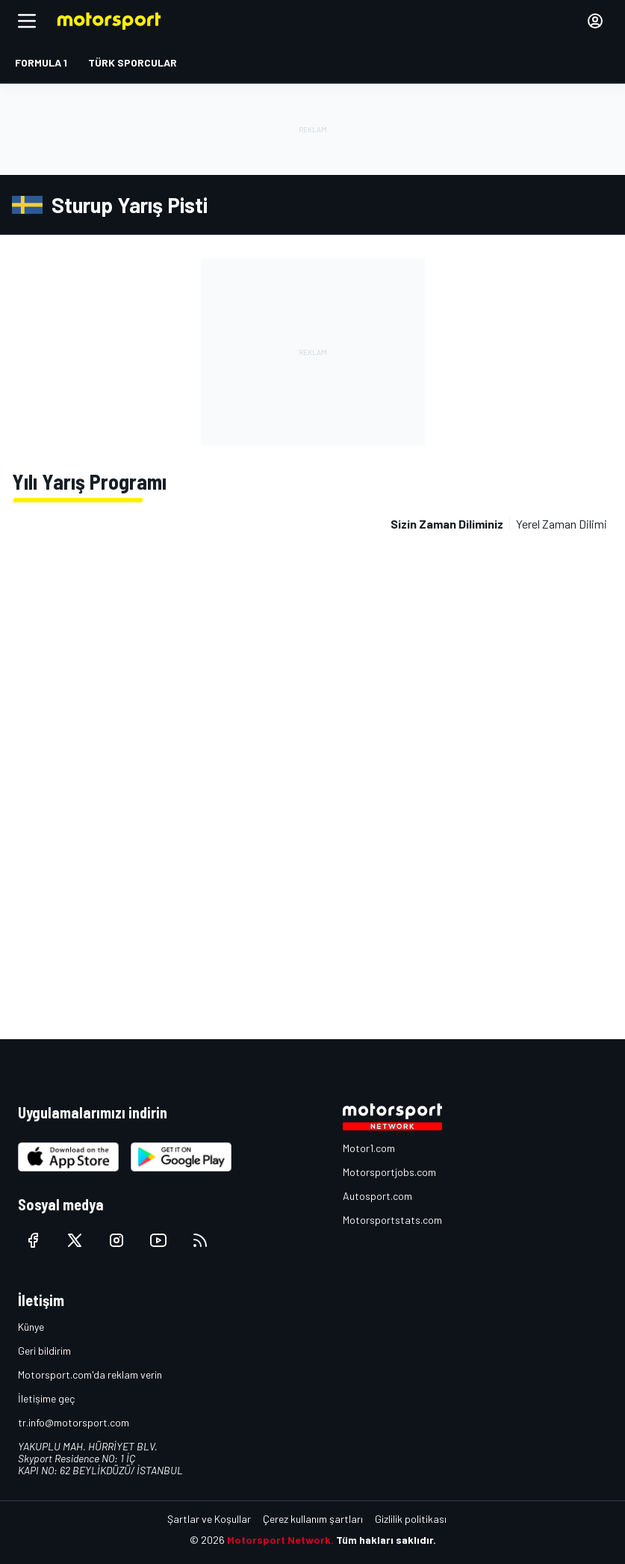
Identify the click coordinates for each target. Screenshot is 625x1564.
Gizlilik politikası (411, 1518)
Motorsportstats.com (392, 1219)
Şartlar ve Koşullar (209, 1518)
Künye (31, 1326)
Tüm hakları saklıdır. (386, 1539)
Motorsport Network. (280, 1539)
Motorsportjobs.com (389, 1172)
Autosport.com (377, 1195)
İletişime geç (46, 1398)
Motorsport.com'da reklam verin (90, 1374)
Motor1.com (369, 1148)
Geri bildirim (44, 1350)
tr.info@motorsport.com (73, 1422)
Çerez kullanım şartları (313, 1518)
